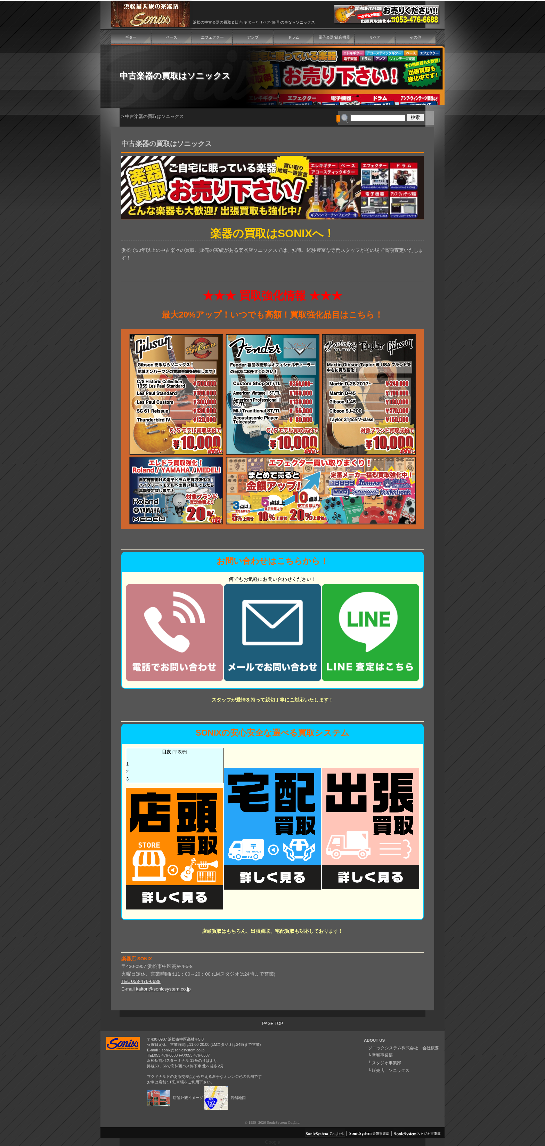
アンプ (253, 37)
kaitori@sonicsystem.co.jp (163, 989)
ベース (171, 37)
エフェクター (212, 37)
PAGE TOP (272, 1023)
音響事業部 (382, 1055)
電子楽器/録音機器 (334, 37)
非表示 (179, 752)
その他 (415, 37)
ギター (131, 37)
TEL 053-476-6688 (141, 981)
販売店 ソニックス (390, 1070)
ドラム (293, 37)
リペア (375, 37)
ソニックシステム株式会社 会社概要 (403, 1048)
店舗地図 (225, 1098)
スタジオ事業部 (386, 1063)
